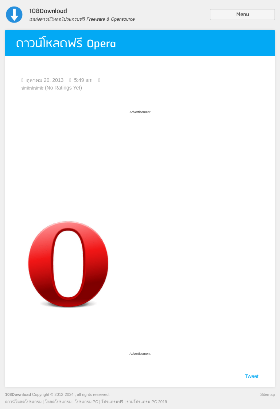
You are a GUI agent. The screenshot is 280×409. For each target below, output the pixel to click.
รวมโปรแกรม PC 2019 (147, 402)
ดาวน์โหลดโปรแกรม (23, 402)
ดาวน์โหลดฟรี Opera (66, 44)
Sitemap (267, 394)
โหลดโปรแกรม (58, 402)
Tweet (251, 376)
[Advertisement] (140, 161)
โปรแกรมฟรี (112, 402)
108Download (18, 394)
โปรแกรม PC (86, 402)
